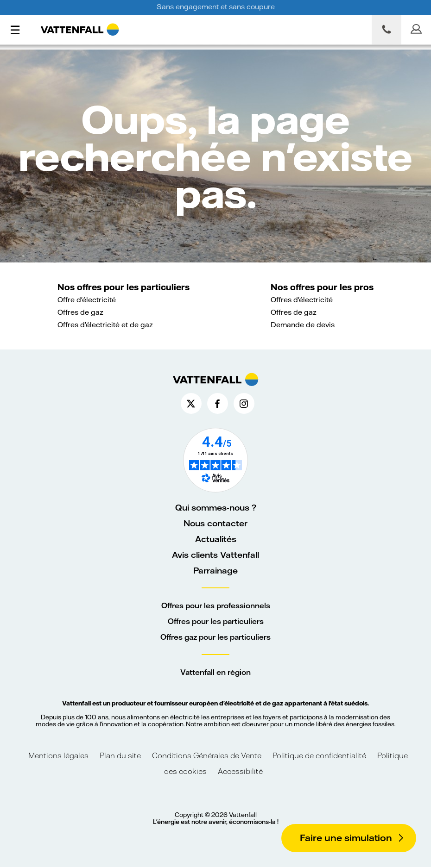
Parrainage (215, 570)
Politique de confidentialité (319, 755)
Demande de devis (303, 324)
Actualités (215, 539)
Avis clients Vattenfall (215, 554)
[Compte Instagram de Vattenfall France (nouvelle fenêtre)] (244, 403)
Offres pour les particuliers (216, 621)
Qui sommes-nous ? (215, 507)
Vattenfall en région (215, 671)
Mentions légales (59, 755)
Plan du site (120, 755)
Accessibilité (240, 771)
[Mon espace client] (416, 29)
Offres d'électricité (302, 299)
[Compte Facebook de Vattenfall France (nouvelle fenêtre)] (217, 403)
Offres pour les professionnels (215, 605)
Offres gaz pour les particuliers (215, 636)
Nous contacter (215, 523)
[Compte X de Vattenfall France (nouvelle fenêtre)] (191, 403)
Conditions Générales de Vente (206, 755)
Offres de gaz (80, 312)
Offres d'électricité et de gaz (105, 324)
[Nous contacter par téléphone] (386, 29)
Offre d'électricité (86, 299)
